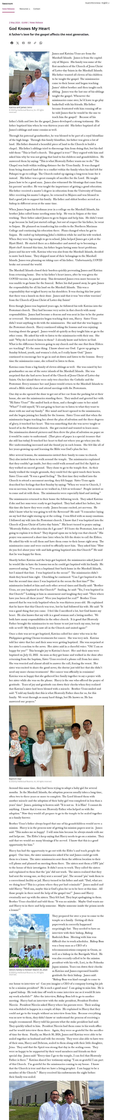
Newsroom (7, 4)
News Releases (8, 8)
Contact (36, 8)
